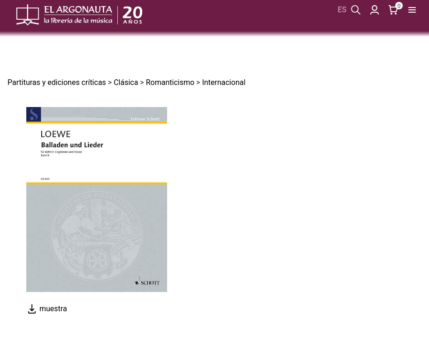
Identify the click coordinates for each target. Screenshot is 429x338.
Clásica (126, 82)
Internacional (223, 82)
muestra (46, 308)
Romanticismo (170, 82)
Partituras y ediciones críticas (57, 82)
